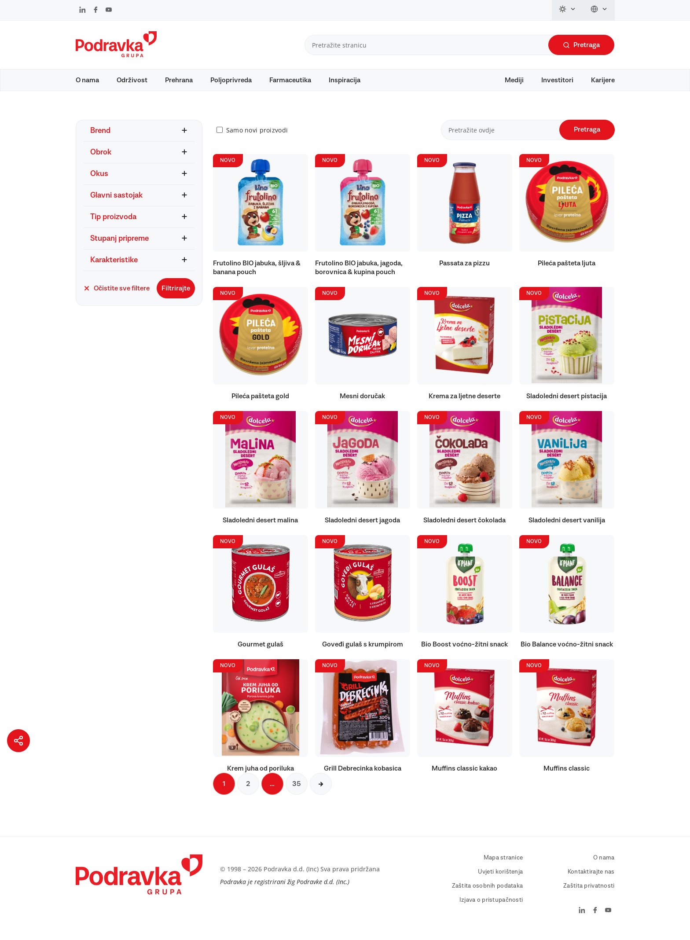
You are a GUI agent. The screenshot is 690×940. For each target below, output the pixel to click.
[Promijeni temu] (568, 10)
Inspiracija (344, 80)
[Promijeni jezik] (599, 10)
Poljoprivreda (231, 80)
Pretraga (581, 45)
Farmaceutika (290, 80)
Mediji (514, 80)
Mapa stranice (503, 862)
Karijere (603, 80)
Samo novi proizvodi (257, 134)
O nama (87, 80)
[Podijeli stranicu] (18, 740)
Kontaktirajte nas (591, 876)
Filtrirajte (175, 292)
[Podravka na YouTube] (109, 10)
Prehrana (179, 80)
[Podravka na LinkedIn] (82, 10)
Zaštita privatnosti (588, 890)
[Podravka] (116, 55)
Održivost (132, 80)
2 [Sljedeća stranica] (248, 788)
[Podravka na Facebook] (96, 10)
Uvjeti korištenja (500, 876)
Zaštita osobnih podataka (487, 890)
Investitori (557, 80)
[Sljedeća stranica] (321, 788)
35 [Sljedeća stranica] (296, 788)
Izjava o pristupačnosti (491, 904)
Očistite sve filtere (116, 292)
